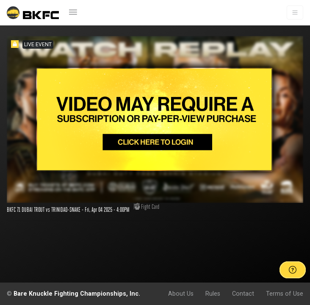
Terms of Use (284, 293)
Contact (243, 293)
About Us (181, 293)
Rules (212, 293)
